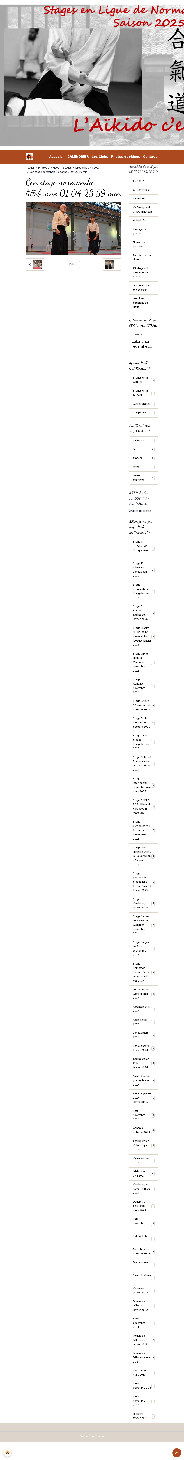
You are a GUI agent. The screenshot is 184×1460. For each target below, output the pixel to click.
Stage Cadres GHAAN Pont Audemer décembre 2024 (144, 933)
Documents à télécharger (141, 289)
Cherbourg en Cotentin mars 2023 (144, 1200)
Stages (67, 168)
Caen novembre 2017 (144, 1419)
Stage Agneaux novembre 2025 (144, 691)
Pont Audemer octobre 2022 (144, 1264)
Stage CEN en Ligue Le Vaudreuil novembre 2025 (144, 666)
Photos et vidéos (125, 156)
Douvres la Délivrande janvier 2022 (144, 1319)
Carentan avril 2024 (144, 1018)
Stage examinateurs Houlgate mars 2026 (144, 595)
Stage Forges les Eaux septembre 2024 (144, 957)
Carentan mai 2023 (144, 1172)
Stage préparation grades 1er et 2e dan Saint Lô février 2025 (144, 889)
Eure (144, 451)
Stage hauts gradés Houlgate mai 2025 (144, 747)
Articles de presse (140, 513)
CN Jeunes (139, 199)
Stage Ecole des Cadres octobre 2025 (144, 728)
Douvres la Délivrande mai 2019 (144, 1371)
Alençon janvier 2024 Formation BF (144, 1108)
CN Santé (138, 181)
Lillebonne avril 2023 (87, 168)
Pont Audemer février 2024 (144, 1058)
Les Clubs (100, 156)
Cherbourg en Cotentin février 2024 (144, 1073)
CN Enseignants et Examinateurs (143, 210)
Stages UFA (144, 415)
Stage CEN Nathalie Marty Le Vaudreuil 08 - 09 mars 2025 (144, 863)
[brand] (30, 156)
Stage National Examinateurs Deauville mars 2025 (144, 769)
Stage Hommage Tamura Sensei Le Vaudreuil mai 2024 (144, 981)
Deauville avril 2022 (144, 1277)
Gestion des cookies (92, 1455)
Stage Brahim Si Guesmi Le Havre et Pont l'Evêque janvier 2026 (144, 640)
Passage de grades (140, 232)
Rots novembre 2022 (144, 1235)
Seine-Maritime (144, 480)
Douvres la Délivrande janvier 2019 (144, 1354)
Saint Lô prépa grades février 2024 (144, 1091)
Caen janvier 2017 (144, 1031)
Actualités (139, 221)
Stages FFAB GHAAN (144, 395)
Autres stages (144, 406)
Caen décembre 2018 (144, 1402)
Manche (144, 460)
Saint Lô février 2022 (144, 1290)
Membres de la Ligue (142, 259)
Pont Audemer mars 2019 (144, 1386)
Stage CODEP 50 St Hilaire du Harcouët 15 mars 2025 (144, 813)
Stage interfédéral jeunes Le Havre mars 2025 (144, 791)
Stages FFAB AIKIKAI (144, 382)
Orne (144, 469)
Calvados (144, 443)
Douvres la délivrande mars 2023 (144, 1218)
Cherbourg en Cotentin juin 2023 (144, 1156)
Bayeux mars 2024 (144, 1045)
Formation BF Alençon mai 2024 (144, 1003)
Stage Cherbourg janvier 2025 (144, 911)
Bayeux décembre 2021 (144, 1336)
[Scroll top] (176, 1452)
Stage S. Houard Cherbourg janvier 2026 (144, 616)
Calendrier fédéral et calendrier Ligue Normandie (141, 346)
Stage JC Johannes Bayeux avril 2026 (144, 573)
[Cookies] (8, 1452)
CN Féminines (141, 190)
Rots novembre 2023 (144, 1126)
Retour (73, 264)
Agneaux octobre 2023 (144, 1141)
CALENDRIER (78, 156)
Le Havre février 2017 (144, 1434)
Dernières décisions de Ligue (140, 305)
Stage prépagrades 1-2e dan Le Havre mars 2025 (144, 837)
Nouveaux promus (139, 245)
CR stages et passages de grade (140, 274)
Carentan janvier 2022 (144, 1303)
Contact (150, 156)
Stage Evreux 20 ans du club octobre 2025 (144, 710)
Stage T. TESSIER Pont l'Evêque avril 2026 (144, 551)
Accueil (55, 156)
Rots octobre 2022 (144, 1250)
